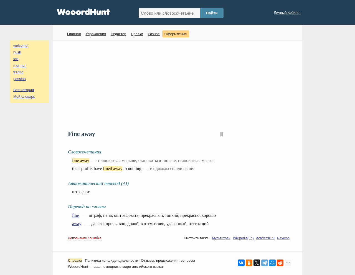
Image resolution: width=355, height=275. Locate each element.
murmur (19, 65)
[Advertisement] (179, 85)
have (98, 168)
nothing (134, 168)
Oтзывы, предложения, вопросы (168, 260)
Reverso (283, 238)
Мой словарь (24, 96)
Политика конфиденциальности (111, 260)
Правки (137, 34)
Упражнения (95, 34)
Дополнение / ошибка (84, 238)
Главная (74, 34)
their (76, 168)
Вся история (23, 90)
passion (19, 79)
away (84, 160)
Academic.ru (265, 238)
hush (17, 52)
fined (107, 168)
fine (75, 160)
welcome (20, 45)
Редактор (118, 34)
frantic (18, 72)
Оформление (175, 34)
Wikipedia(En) (243, 238)
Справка (75, 260)
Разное (154, 34)
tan (15, 59)
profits (87, 168)
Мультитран (221, 238)
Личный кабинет (287, 13)
